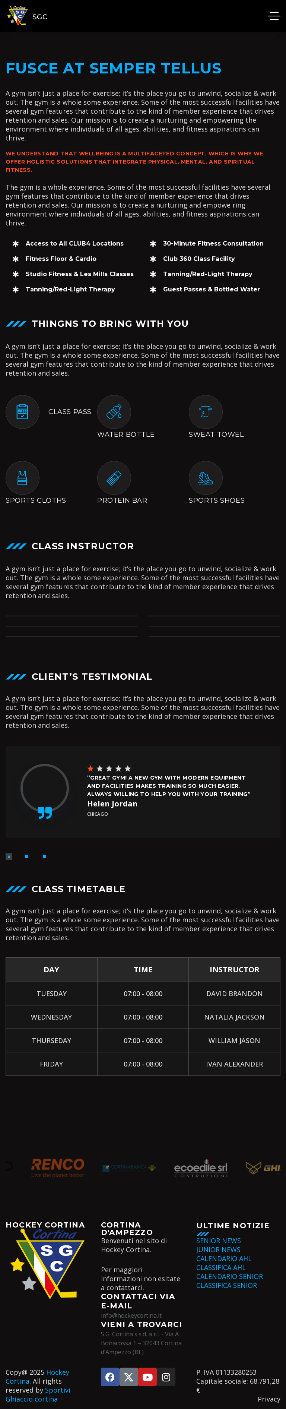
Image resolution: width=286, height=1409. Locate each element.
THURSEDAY (51, 1040)
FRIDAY (51, 1063)
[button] (9, 856)
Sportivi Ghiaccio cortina (38, 1394)
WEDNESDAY (51, 1016)
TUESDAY (51, 993)
